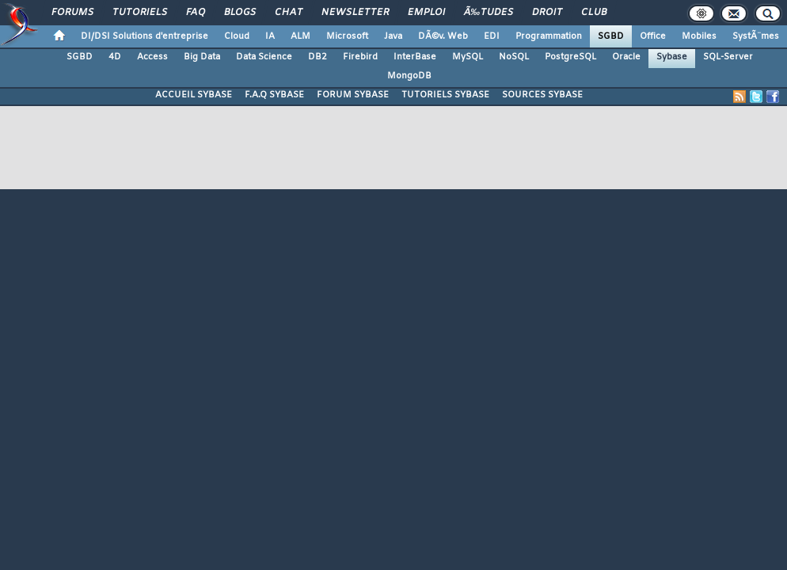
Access (152, 57)
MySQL (467, 57)
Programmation (548, 36)
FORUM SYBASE (353, 95)
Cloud (236, 36)
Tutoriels (140, 12)
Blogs (239, 12)
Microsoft (347, 36)
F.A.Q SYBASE (274, 95)
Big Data (202, 57)
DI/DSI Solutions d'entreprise (144, 36)
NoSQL (514, 57)
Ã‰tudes (488, 12)
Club (594, 12)
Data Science (264, 57)
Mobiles (699, 36)
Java (393, 36)
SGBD (611, 36)
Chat (288, 12)
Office (653, 36)
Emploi (426, 12)
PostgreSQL (570, 57)
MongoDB (409, 76)
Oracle (626, 57)
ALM (300, 36)
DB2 (317, 57)
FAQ (195, 12)
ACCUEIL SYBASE (193, 95)
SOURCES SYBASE (542, 95)
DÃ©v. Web (443, 36)
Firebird (360, 57)
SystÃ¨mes (755, 36)
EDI (492, 36)
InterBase (415, 57)
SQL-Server (728, 57)
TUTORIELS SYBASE (445, 95)
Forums (72, 12)
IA (270, 36)
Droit (547, 12)
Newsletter (355, 12)
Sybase (671, 57)
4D (114, 57)
